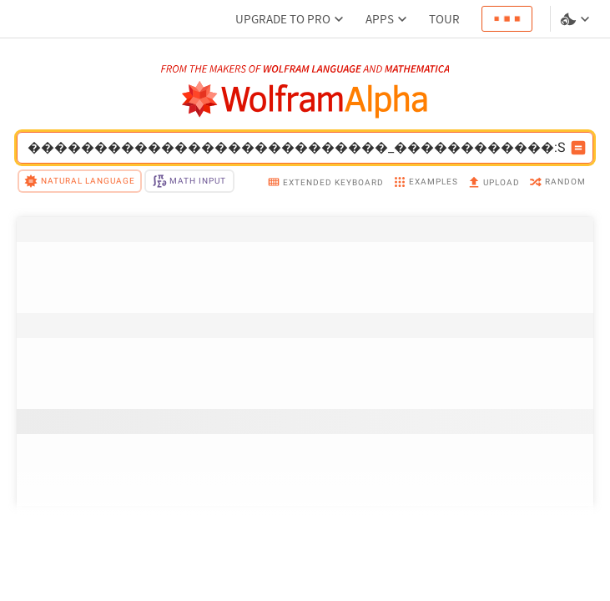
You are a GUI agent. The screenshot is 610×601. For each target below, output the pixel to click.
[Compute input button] (578, 147)
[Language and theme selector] (576, 19)
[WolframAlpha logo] (305, 100)
